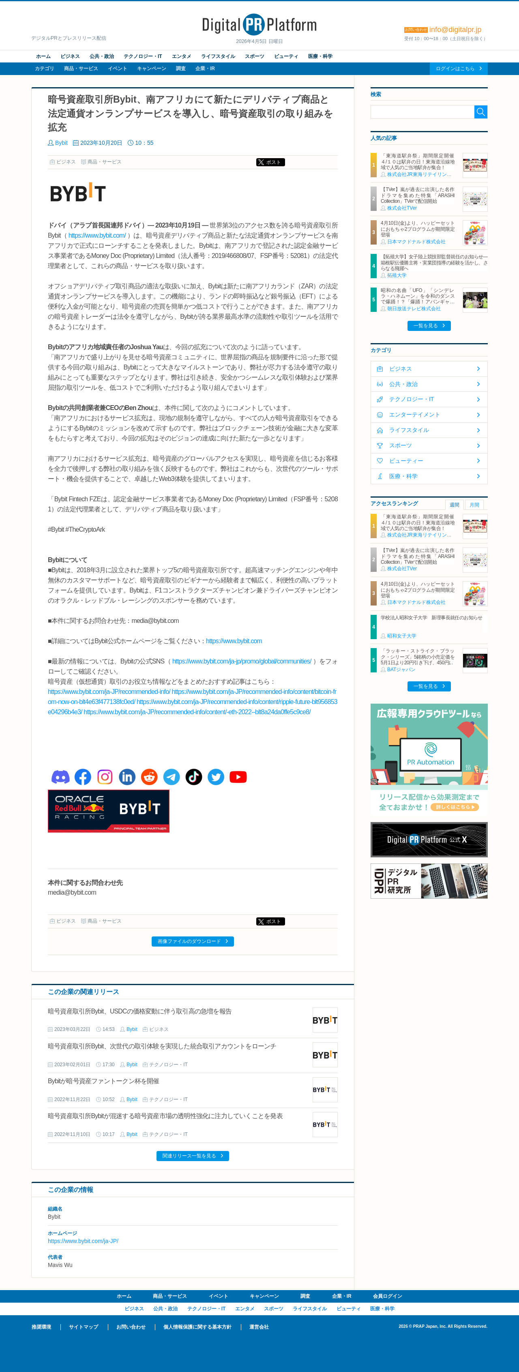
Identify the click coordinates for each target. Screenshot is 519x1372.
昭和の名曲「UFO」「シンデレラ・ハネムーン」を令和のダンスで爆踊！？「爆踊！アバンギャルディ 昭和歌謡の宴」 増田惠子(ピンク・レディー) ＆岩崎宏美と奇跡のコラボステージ (418, 305)
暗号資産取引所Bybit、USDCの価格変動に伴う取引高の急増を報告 (140, 1011)
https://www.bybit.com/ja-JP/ (83, 1241)
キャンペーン (151, 68)
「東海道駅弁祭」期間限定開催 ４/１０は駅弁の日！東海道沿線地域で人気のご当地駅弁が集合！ (420, 161)
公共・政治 (102, 56)
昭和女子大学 (401, 636)
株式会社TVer (402, 208)
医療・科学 (320, 56)
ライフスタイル (218, 56)
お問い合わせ (131, 1327)
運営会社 (259, 1327)
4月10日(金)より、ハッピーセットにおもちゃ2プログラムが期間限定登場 (418, 229)
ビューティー (406, 460)
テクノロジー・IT (143, 56)
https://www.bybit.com (234, 641)
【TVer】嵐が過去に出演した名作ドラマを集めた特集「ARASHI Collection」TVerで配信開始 (418, 195)
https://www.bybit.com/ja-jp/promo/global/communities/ (241, 661)
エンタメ (181, 56)
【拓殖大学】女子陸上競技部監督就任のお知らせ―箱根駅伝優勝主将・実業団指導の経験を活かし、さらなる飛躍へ (434, 262)
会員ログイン (387, 1296)
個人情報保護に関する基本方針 (197, 1327)
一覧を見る (426, 326)
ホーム (43, 56)
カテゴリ (44, 68)
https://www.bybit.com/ (97, 235)
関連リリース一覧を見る (189, 1156)
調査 (181, 68)
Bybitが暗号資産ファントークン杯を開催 (103, 1081)
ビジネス (70, 56)
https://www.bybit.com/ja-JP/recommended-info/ (109, 691)
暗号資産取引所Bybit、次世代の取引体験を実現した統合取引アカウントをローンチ (162, 1046)
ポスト (273, 162)
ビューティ (286, 56)
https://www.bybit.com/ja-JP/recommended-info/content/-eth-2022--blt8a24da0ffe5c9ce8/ (197, 712)
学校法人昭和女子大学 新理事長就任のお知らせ (432, 618)
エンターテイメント (414, 414)
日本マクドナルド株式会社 (416, 242)
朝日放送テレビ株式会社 (414, 308)
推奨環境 (41, 1327)
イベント (117, 68)
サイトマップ (83, 1327)
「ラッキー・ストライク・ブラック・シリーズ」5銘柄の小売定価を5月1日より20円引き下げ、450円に (418, 657)
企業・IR (205, 68)
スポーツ (254, 56)
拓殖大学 (397, 275)
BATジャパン (401, 669)
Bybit (61, 143)
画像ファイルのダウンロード (189, 941)
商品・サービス (81, 68)
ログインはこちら (455, 68)
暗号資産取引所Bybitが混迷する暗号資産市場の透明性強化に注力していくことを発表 (165, 1115)
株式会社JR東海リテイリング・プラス (429, 174)
